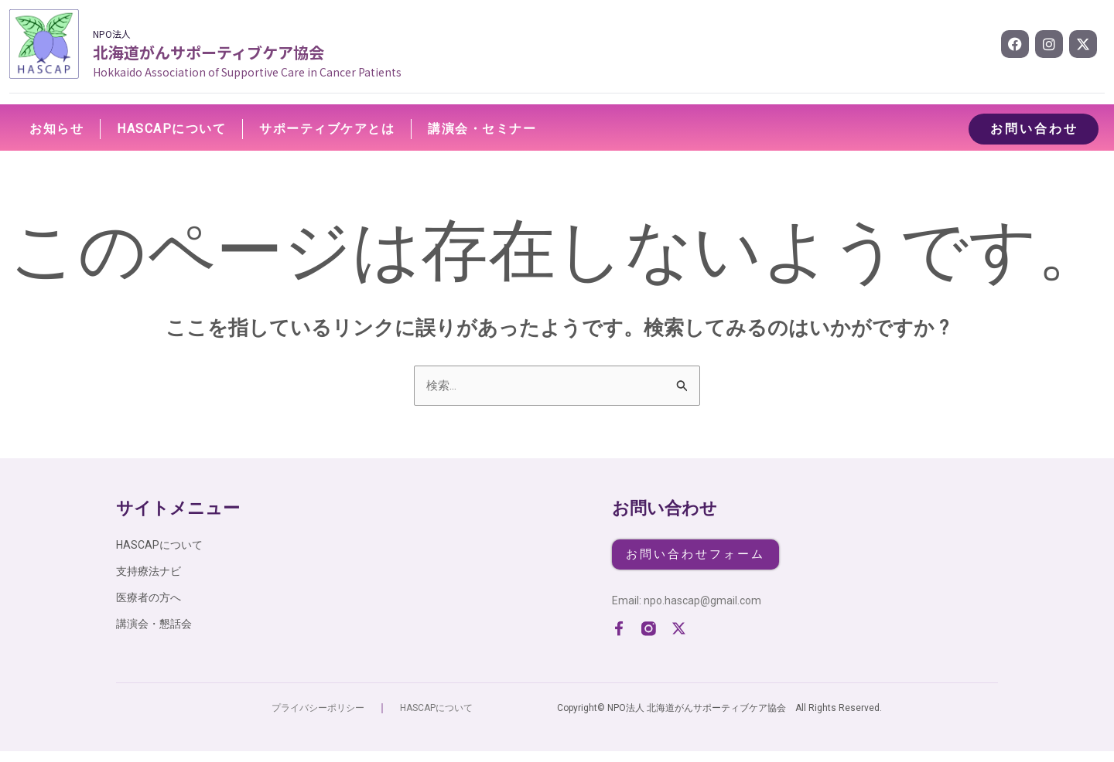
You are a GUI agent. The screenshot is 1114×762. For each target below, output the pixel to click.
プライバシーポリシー (318, 718)
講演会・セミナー (482, 128)
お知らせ (56, 128)
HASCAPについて (171, 128)
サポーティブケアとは (327, 128)
